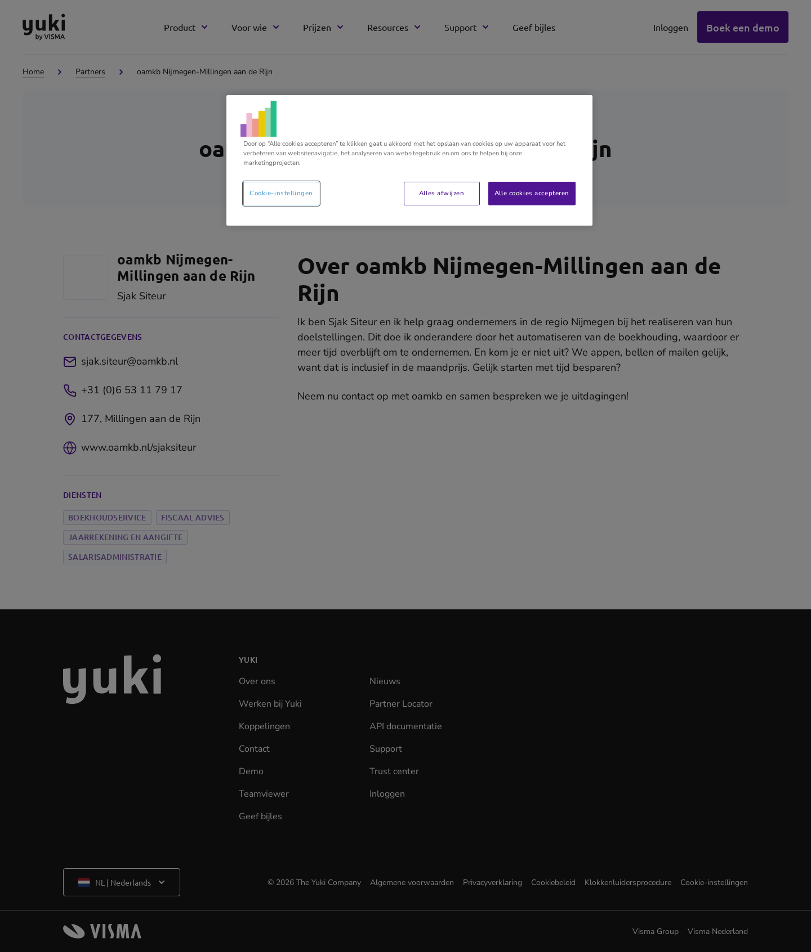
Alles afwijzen (441, 192)
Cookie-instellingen (281, 192)
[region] (409, 160)
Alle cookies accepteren (531, 192)
